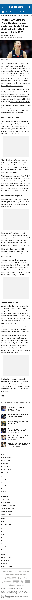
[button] (30, 12)
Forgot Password (6, 566)
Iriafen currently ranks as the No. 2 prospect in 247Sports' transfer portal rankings (14, 235)
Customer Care (6, 524)
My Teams (4, 563)
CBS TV (3, 492)
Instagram (4, 538)
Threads (3, 547)
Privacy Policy (5, 502)
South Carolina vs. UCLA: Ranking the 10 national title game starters (18, 444)
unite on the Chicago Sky (12, 73)
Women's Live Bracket (23, 15)
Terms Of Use (5, 499)
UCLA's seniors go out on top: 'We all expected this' (18, 422)
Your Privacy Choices (7, 508)
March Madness (6, 469)
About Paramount (6, 486)
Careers (3, 483)
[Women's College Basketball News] (16, 12)
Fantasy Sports (5, 461)
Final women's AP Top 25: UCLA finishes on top (16, 408)
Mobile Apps (5, 472)
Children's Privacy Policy (8, 505)
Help (2, 522)
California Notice (6, 514)
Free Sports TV (5, 464)
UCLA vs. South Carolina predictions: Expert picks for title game (18, 437)
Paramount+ (5, 489)
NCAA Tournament (12, 15)
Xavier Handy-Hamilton (9, 35)
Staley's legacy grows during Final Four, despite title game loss (18, 429)
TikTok (3, 535)
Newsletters (5, 560)
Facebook (4, 541)
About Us (4, 480)
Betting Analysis (6, 467)
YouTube (4, 532)
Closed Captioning (6, 511)
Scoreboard (4, 15)
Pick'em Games (6, 458)
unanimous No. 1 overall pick (20, 102)
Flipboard (4, 550)
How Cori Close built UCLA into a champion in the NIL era (17, 415)
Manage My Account (7, 557)
